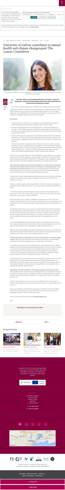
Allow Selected (51, 17)
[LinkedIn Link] (39, 424)
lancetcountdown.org (40, 296)
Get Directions (33, 406)
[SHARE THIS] (32, 481)
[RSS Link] (45, 424)
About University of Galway (13, 40)
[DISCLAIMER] (23, 474)
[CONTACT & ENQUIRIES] (28, 476)
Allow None (42, 17)
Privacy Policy (35, 27)
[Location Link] (32, 445)
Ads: (59, 14)
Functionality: (26, 14)
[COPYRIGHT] (42, 474)
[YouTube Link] (33, 424)
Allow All (34, 17)
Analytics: (51, 14)
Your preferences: (39, 14)
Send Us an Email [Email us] (34, 408)
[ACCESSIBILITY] (39, 476)
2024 (41, 40)
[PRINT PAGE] (32, 487)
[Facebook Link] (26, 424)
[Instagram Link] (20, 424)
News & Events (26, 40)
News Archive (35, 40)
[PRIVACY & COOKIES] (32, 474)
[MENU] (62, 3)
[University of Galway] (8, 33)
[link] (12, 459)
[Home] (3, 40)
